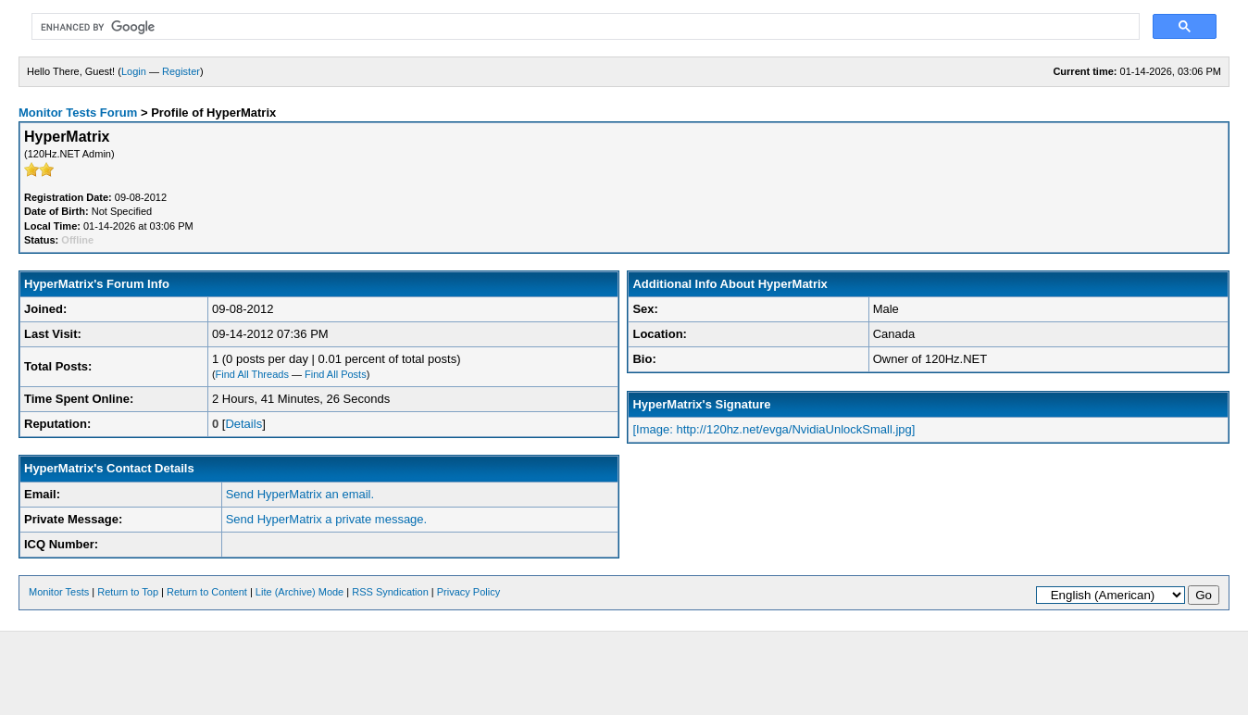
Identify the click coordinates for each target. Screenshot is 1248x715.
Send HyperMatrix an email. (300, 494)
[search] (584, 27)
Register (181, 71)
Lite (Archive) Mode (299, 591)
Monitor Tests (59, 591)
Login (133, 71)
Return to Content (207, 591)
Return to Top (127, 591)
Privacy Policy (468, 591)
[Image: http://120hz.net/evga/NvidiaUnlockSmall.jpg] (773, 429)
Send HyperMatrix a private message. (326, 519)
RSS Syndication (390, 591)
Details (243, 424)
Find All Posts (336, 374)
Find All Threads (252, 374)
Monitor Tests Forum (78, 112)
